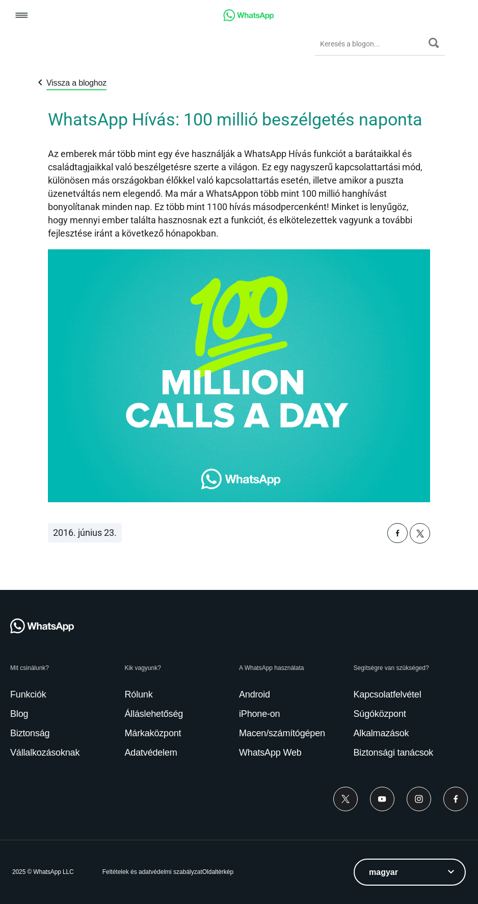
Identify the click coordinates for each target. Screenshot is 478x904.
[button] (21, 16)
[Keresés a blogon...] (372, 44)
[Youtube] (382, 799)
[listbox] (410, 872)
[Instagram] (419, 799)
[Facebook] (455, 799)
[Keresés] (434, 43)
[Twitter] (345, 799)
